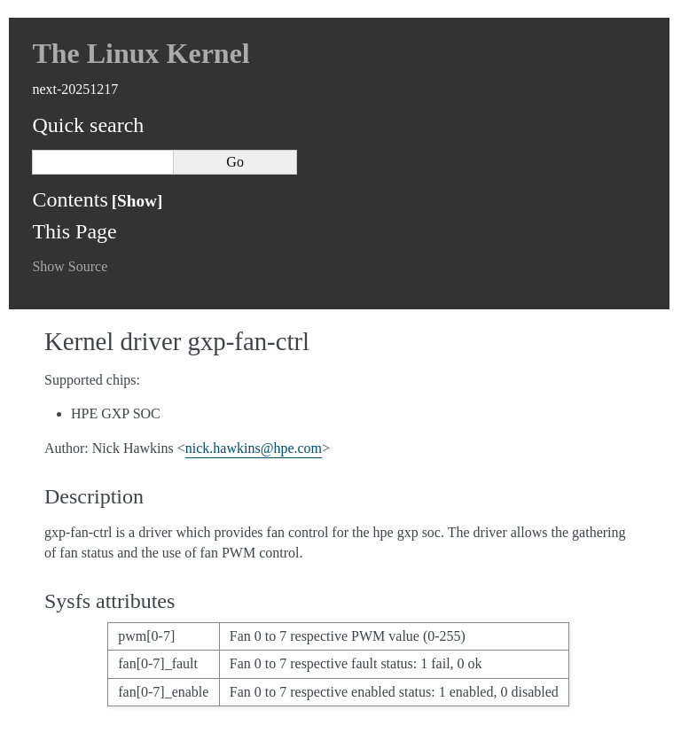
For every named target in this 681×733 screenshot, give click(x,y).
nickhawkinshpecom (253, 448)
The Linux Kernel (140, 53)
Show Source (69, 266)
